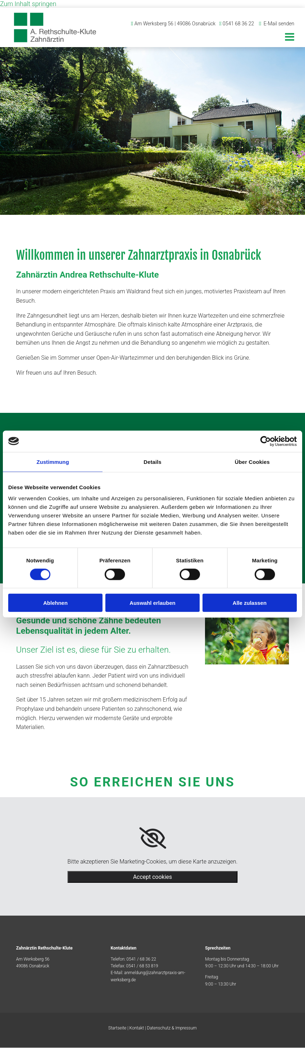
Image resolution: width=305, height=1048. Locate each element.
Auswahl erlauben (152, 603)
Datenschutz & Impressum (172, 1028)
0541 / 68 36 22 (141, 959)
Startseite (117, 1028)
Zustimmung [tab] (52, 462)
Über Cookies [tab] (252, 462)
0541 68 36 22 (238, 23)
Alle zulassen (249, 603)
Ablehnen (55, 603)
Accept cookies (152, 877)
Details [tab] (152, 462)
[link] (152, 838)
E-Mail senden (279, 23)
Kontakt (136, 1028)
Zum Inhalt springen (28, 3)
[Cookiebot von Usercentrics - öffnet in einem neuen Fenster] (265, 441)
